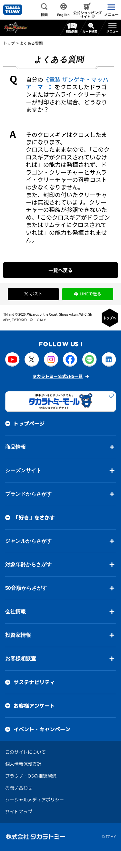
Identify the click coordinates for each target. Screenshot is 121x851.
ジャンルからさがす (28, 541)
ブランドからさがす (28, 494)
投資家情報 (18, 635)
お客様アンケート (34, 705)
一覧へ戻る (60, 270)
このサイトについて (25, 752)
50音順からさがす (26, 588)
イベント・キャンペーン (42, 729)
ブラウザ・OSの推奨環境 (30, 776)
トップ (9, 43)
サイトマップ (18, 811)
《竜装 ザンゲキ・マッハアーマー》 (67, 83)
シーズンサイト (23, 470)
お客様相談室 (20, 658)
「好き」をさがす (34, 517)
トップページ (29, 423)
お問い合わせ (18, 788)
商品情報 (15, 447)
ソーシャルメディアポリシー (34, 800)
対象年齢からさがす (28, 564)
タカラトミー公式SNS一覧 (58, 376)
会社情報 (15, 611)
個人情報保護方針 (23, 764)
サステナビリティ (34, 682)
